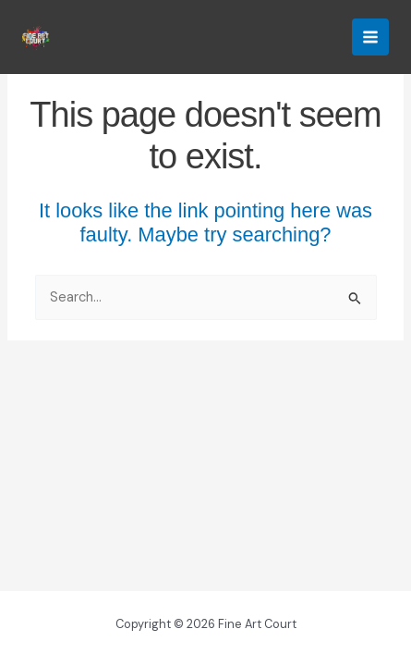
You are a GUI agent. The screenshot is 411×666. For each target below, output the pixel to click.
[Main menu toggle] (370, 37)
